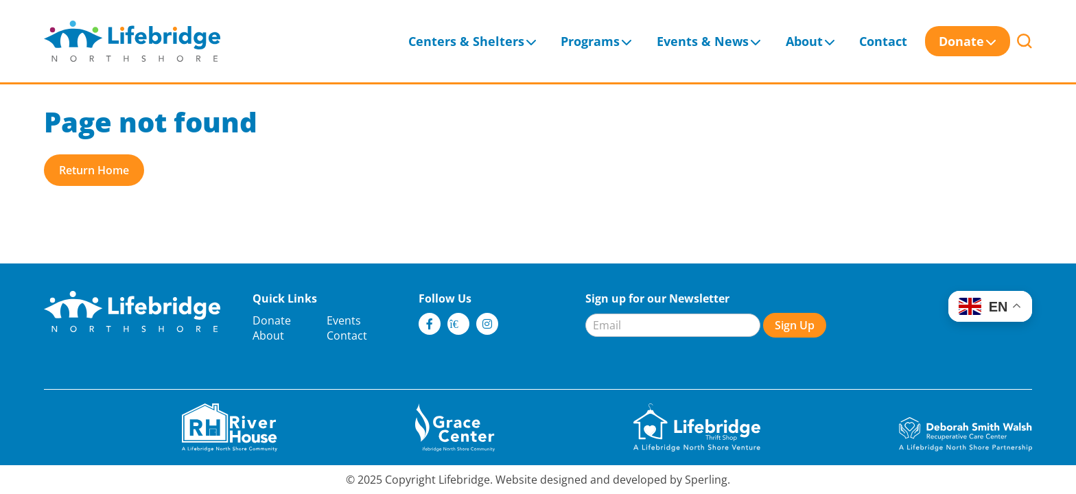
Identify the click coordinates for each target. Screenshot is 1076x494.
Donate (961, 41)
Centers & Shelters (466, 41)
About (804, 41)
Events (344, 320)
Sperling (706, 479)
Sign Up (795, 325)
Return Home (94, 170)
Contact (883, 41)
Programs (590, 41)
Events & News (703, 41)
